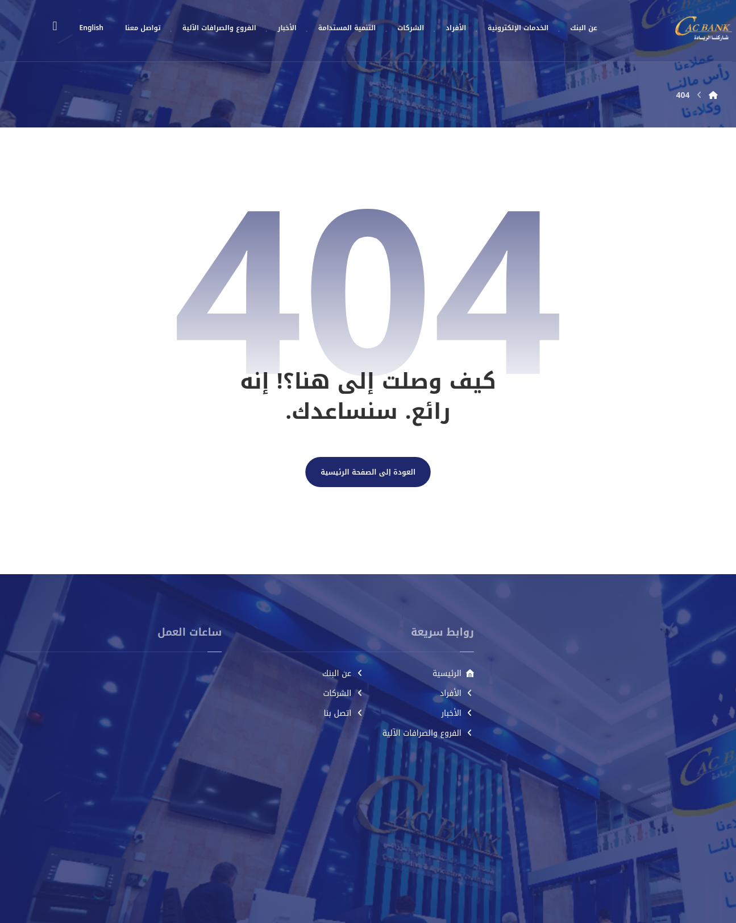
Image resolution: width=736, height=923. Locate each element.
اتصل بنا (343, 713)
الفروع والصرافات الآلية (428, 733)
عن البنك (343, 673)
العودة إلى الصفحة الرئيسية (368, 472)
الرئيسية (453, 673)
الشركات (343, 693)
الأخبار (458, 713)
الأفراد (457, 693)
